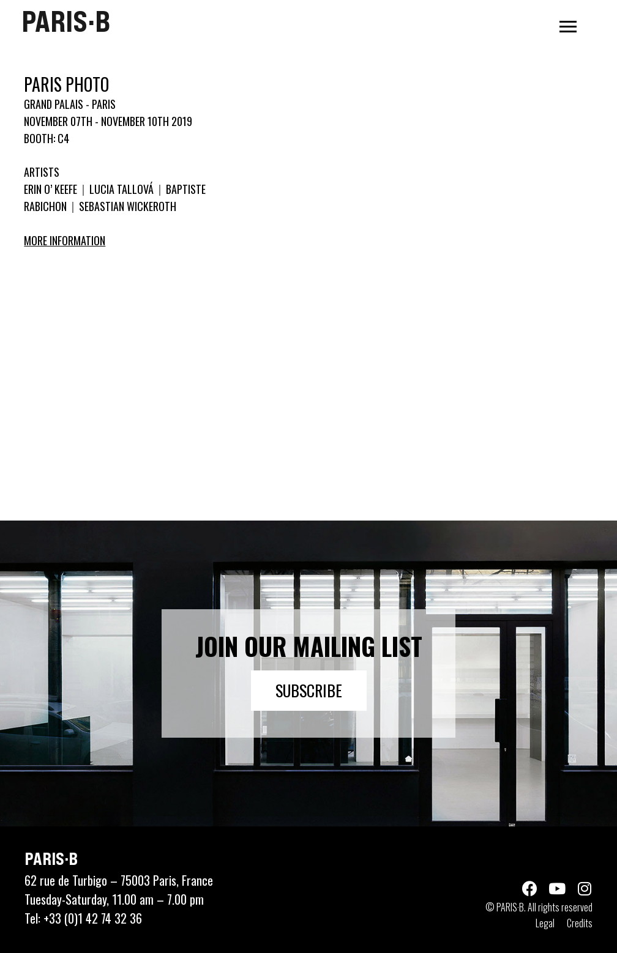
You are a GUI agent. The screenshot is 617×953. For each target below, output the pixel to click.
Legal (545, 923)
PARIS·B (65, 21)
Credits (580, 923)
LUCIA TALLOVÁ (121, 189)
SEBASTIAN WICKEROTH (126, 206)
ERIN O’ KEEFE (52, 189)
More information (64, 240)
